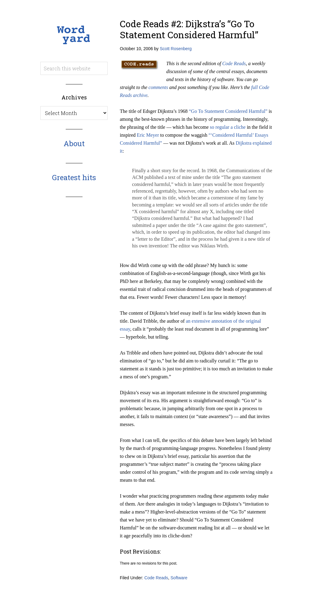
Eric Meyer (148, 135)
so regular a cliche (228, 127)
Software (179, 577)
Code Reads (234, 63)
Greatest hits (74, 177)
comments (158, 87)
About (74, 143)
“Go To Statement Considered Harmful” (228, 111)
